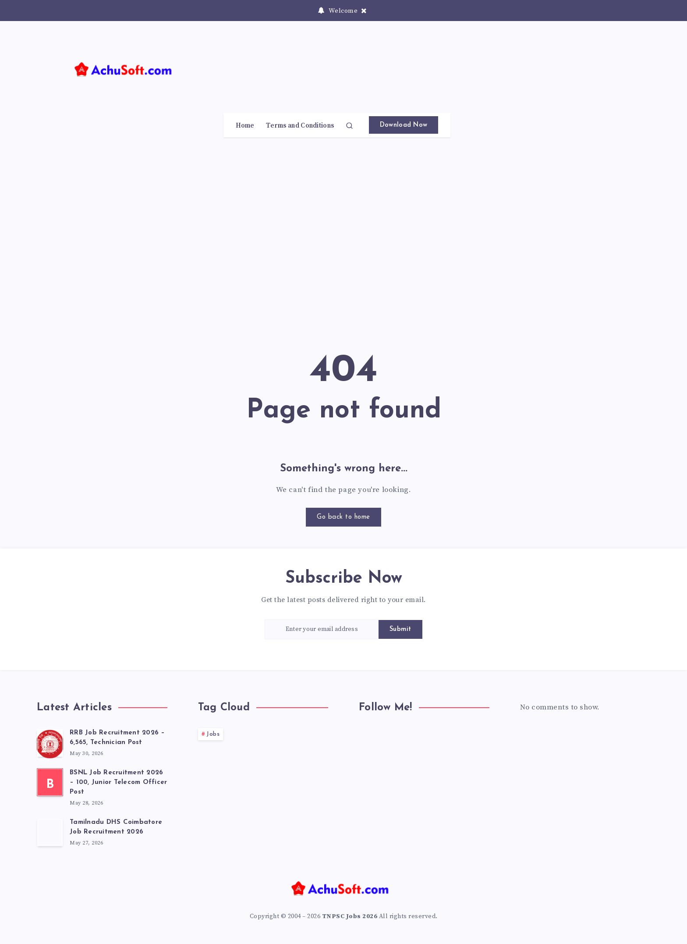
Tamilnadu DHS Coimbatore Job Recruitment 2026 (116, 827)
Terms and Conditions (300, 126)
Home (245, 126)
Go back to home (343, 517)
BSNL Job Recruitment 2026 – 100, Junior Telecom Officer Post (118, 782)
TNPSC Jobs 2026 (350, 916)
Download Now (404, 125)
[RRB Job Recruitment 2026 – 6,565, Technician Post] (50, 743)
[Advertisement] (455, 76)
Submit (400, 629)
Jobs (213, 734)
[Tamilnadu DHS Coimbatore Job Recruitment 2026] (50, 832)
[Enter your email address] (322, 629)
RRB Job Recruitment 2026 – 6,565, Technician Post (117, 738)
